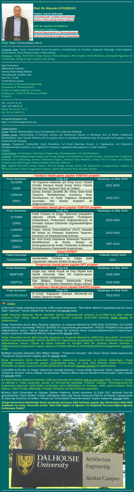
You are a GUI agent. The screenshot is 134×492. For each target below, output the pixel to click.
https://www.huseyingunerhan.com (19, 121)
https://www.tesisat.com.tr (25, 42)
